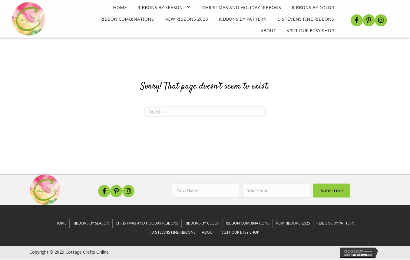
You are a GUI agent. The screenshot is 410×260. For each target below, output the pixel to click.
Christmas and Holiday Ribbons (147, 223)
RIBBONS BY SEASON (91, 223)
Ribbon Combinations (247, 223)
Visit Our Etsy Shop (240, 232)
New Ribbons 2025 (293, 223)
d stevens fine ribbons (173, 232)
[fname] (205, 191)
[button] (188, 7)
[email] (276, 191)
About (208, 232)
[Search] (205, 112)
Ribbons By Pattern (335, 223)
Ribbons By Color (202, 223)
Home (61, 223)
